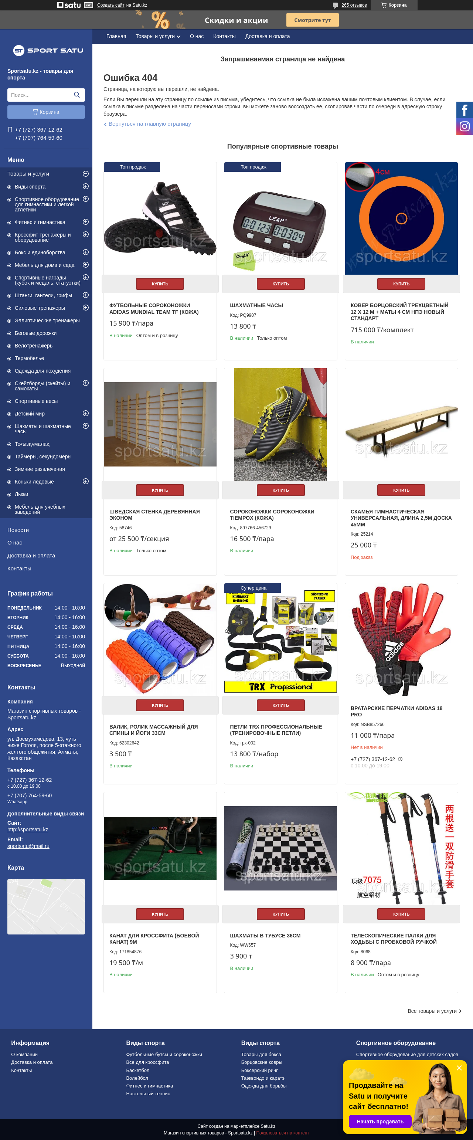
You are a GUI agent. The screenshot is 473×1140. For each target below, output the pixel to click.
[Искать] (76, 95)
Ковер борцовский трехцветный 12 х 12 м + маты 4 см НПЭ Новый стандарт (399, 311)
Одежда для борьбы (264, 1086)
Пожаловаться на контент (282, 1133)
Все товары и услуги (432, 1011)
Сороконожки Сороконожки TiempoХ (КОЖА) (272, 515)
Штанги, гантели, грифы (43, 295)
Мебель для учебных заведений (40, 509)
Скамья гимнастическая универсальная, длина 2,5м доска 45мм (401, 518)
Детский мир (30, 414)
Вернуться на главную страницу (150, 124)
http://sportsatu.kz (27, 829)
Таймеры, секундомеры (43, 456)
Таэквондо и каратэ (263, 1078)
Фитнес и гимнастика (40, 222)
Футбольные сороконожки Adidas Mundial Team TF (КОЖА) (154, 308)
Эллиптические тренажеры (47, 320)
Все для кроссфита (147, 1062)
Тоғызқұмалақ (32, 444)
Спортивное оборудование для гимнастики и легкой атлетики (47, 204)
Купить (160, 284)
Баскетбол (137, 1070)
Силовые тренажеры (40, 308)
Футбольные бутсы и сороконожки (164, 1054)
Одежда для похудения (43, 371)
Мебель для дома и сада (45, 265)
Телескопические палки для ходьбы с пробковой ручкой (394, 939)
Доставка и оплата (31, 555)
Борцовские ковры (261, 1062)
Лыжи (21, 494)
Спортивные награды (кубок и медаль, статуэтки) (48, 280)
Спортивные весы (36, 401)
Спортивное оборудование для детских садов (407, 1054)
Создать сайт (111, 5)
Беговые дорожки (36, 333)
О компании (24, 1054)
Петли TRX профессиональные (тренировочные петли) (276, 730)
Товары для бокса (261, 1054)
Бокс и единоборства (40, 252)
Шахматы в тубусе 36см (265, 936)
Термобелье (29, 358)
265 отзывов (354, 5)
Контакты (19, 568)
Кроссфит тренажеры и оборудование (43, 237)
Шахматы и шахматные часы (43, 428)
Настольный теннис (148, 1093)
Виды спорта (30, 187)
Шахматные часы (256, 305)
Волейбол (137, 1078)
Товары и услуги (28, 173)
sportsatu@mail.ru (28, 846)
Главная (116, 36)
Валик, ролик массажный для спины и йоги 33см (153, 730)
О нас (14, 542)
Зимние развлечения (40, 469)
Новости (18, 530)
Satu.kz (268, 1126)
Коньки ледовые (34, 482)
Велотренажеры (34, 346)
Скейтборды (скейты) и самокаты (42, 385)
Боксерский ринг (259, 1070)
